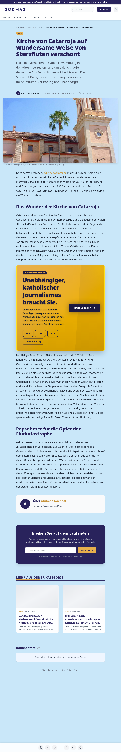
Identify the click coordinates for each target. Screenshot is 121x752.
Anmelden (104, 9)
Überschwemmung (55, 173)
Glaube (37, 17)
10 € (28, 333)
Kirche (6, 17)
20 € (40, 333)
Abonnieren (87, 550)
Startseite (20, 27)
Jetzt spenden (101, 2)
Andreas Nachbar (53, 501)
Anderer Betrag (33, 341)
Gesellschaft (21, 17)
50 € (52, 333)
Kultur (49, 17)
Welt (29, 27)
